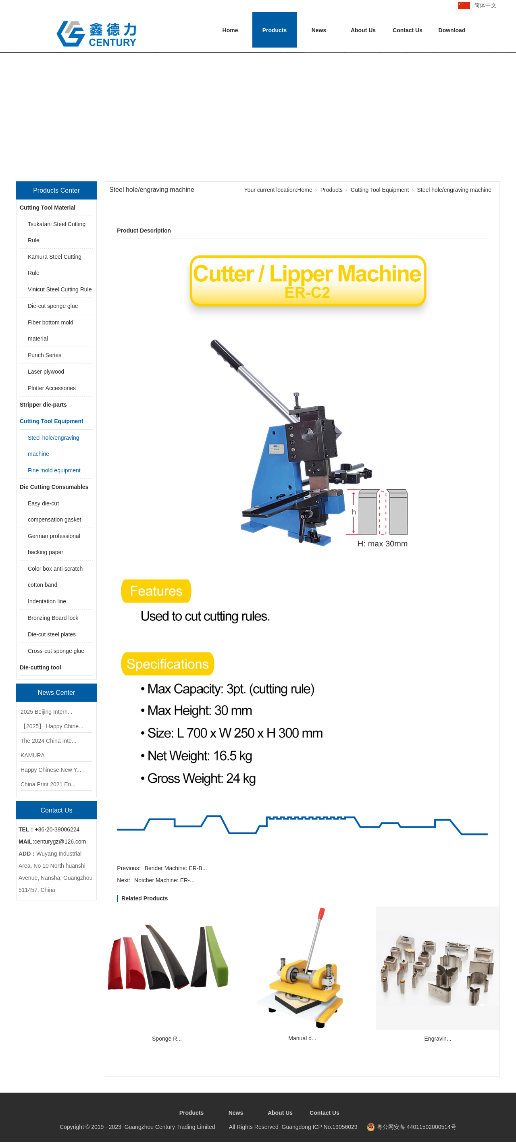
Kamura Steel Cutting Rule (54, 265)
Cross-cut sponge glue (56, 651)
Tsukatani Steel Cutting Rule (56, 232)
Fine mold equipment (54, 470)
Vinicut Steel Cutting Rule (60, 289)
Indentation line (47, 601)
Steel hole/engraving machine (53, 445)
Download (452, 30)
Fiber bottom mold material (50, 330)
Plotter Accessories (52, 388)
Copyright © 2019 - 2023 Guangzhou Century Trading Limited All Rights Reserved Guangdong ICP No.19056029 (209, 1127)
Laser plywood (46, 371)
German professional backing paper (54, 544)
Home (230, 30)
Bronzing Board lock (53, 618)
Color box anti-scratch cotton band (55, 576)
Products (274, 30)
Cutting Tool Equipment (51, 421)
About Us (363, 30)
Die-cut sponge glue (53, 306)
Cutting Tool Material (47, 207)
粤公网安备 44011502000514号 (416, 1127)
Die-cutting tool (40, 667)
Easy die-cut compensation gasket (54, 511)
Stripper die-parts (43, 404)
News (319, 30)
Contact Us (407, 30)
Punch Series (44, 355)
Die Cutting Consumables (54, 487)
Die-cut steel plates (52, 634)
